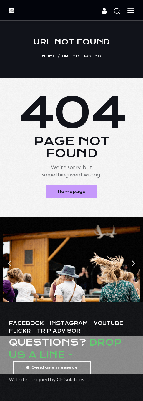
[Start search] (117, 11)
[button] (9, 263)
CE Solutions (70, 379)
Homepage (72, 191)
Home (49, 56)
